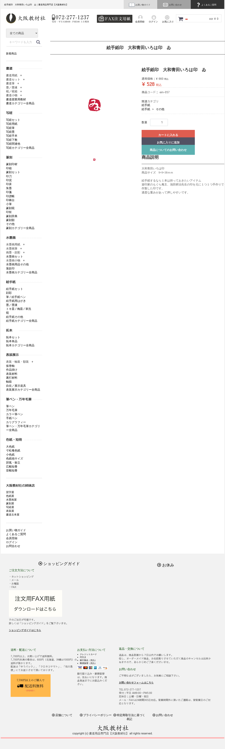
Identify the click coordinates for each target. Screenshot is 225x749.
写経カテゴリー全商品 (20, 147)
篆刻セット (13, 172)
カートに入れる (168, 135)
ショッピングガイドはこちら (25, 630)
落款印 (10, 268)
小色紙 (10, 454)
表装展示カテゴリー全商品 (23, 389)
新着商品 (11, 53)
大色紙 (10, 446)
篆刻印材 (11, 164)
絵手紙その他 (14, 317)
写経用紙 (11, 123)
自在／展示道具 (16, 385)
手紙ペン (11, 418)
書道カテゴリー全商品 (20, 103)
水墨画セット (14, 256)
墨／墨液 (11, 305)
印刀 (9, 176)
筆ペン (10, 406)
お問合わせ (13, 546)
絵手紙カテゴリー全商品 (21, 320)
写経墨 (10, 131)
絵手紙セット (14, 289)
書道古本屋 (12, 514)
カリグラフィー (16, 422)
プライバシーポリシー (96, 715)
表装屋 (10, 511)
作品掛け (11, 369)
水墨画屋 (11, 499)
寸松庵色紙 (13, 450)
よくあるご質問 (206, 5)
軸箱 (9, 381)
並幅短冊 (11, 470)
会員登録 (11, 538)
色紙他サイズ (14, 458)
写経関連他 (13, 143)
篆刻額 (10, 220)
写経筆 (10, 128)
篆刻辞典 (11, 216)
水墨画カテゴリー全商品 (21, 272)
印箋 (9, 192)
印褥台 (10, 200)
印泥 (9, 180)
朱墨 (9, 188)
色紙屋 (10, 496)
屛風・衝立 (13, 462)
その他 (160, 109)
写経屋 (10, 507)
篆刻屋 (10, 503)
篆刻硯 (10, 208)
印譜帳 (10, 196)
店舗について (62, 715)
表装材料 (11, 373)
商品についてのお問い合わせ (168, 150)
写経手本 (11, 135)
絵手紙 (146, 105)
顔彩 (9, 293)
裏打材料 (11, 377)
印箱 (9, 168)
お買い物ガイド (139, 5)
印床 (9, 184)
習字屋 (10, 492)
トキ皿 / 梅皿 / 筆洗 (18, 309)
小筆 (9, 204)
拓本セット (13, 337)
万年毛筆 (11, 410)
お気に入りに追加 (168, 142)
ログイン (11, 542)
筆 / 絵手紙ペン (16, 297)
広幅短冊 (11, 466)
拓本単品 (11, 341)
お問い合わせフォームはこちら (136, 682)
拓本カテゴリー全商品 (20, 345)
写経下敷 (11, 139)
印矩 (9, 212)
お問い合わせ (172, 5)
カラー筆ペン (14, 414)
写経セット (13, 120)
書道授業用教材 (16, 99)
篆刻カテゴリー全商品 (20, 228)
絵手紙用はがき (16, 301)
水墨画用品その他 (17, 264)
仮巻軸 (10, 365)
